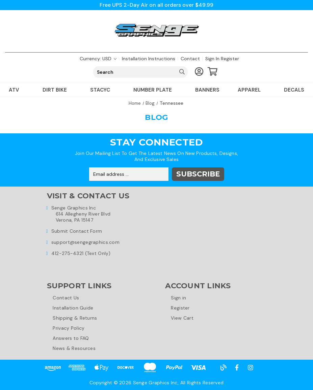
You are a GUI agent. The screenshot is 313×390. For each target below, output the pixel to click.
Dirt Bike (57, 90)
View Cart (182, 318)
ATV (16, 90)
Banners (207, 90)
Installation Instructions (148, 59)
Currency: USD (98, 59)
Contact (190, 59)
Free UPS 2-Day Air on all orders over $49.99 (156, 4)
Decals (294, 90)
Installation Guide (73, 308)
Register (230, 59)
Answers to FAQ (71, 338)
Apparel (252, 90)
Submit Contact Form (76, 231)
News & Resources (74, 348)
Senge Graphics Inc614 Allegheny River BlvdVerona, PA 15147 (80, 214)
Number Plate (155, 90)
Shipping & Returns (75, 318)
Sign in (212, 59)
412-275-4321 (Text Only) (81, 253)
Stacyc (102, 90)
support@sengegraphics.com (85, 242)
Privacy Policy (69, 328)
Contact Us (66, 298)
